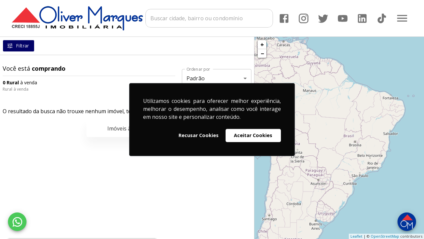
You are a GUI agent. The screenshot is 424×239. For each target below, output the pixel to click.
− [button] (262, 53)
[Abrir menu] (402, 18)
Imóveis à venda (127, 128)
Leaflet (356, 236)
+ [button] (262, 44)
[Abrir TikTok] (382, 18)
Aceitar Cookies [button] (253, 135)
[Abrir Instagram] (303, 18)
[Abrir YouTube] (342, 18)
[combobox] (209, 18)
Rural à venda (15, 89)
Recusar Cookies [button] (199, 135)
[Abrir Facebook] (284, 18)
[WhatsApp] (17, 221)
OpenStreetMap (385, 236)
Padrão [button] (195, 78)
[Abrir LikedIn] (362, 18)
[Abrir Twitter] (323, 18)
